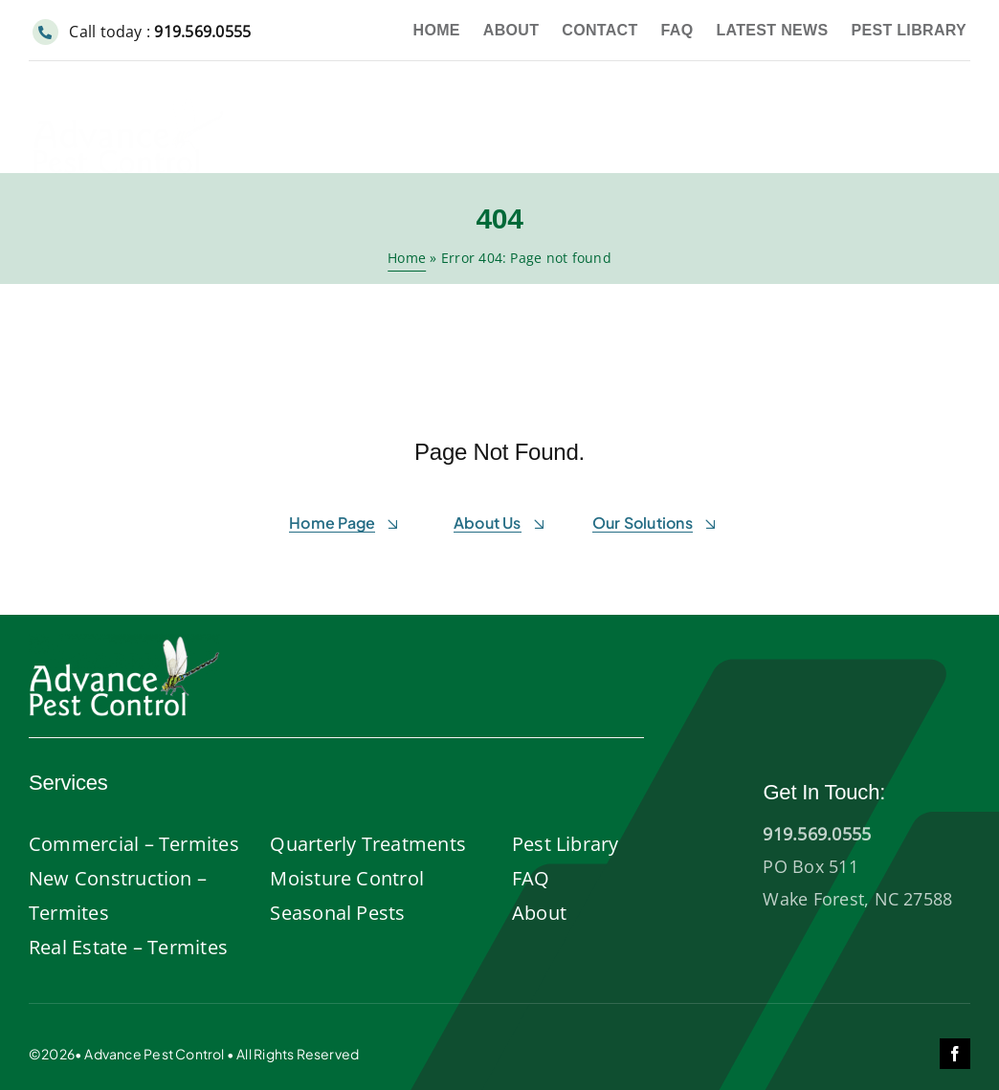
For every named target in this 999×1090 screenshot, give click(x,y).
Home (407, 258)
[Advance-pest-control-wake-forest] (128, 92)
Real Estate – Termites (128, 947)
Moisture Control (347, 878)
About (539, 913)
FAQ (531, 878)
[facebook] (955, 1053)
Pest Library (565, 844)
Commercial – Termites (134, 844)
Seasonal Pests (337, 913)
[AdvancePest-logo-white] (124, 642)
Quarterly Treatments (368, 844)
